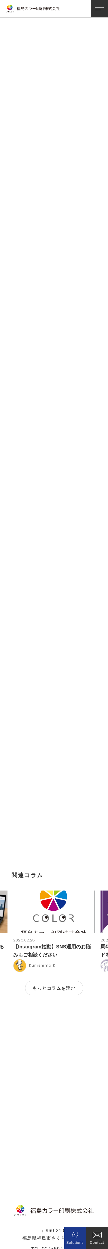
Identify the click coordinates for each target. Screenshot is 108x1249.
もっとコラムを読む (54, 956)
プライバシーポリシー (54, 1231)
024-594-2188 (59, 1216)
